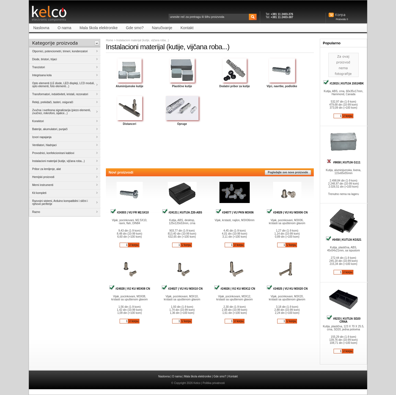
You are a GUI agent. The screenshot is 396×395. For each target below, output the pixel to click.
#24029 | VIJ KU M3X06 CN (286, 212)
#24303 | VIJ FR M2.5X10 (129, 212)
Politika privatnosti (214, 383)
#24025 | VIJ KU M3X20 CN (286, 288)
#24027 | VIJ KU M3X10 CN (181, 288)
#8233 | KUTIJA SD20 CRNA (343, 320)
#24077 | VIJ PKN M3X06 (235, 212)
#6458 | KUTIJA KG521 (343, 239)
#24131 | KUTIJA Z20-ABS (182, 212)
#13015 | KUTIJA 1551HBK (343, 83)
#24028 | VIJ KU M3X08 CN (129, 288)
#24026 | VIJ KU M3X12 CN (234, 288)
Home (109, 40)
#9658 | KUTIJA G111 (344, 162)
